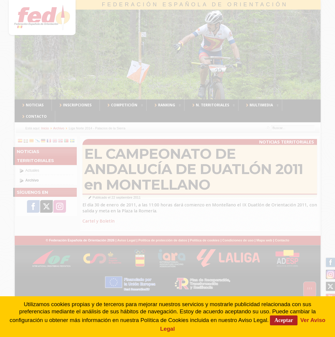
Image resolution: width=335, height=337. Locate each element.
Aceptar (283, 320)
